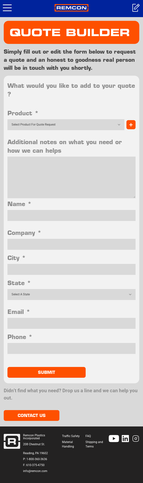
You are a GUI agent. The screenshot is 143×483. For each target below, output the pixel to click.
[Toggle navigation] (7, 7)
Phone (20, 337)
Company (24, 232)
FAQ (88, 436)
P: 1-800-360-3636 (35, 459)
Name (19, 204)
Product (23, 113)
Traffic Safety (71, 436)
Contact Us (32, 415)
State (19, 283)
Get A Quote (135, 7)
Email (18, 311)
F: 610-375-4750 (34, 465)
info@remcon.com (35, 471)
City (16, 257)
